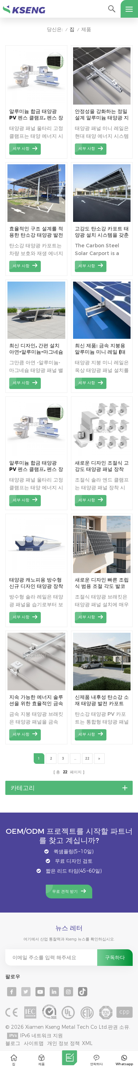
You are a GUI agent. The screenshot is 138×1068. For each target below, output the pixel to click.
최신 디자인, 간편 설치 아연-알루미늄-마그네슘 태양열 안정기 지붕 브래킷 (36, 349)
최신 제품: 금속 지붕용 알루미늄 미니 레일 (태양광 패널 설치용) (100, 349)
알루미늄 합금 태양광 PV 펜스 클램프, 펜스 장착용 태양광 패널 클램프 (36, 114)
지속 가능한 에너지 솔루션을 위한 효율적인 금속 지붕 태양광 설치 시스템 (36, 700)
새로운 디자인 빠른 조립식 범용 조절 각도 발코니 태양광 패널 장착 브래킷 (102, 583)
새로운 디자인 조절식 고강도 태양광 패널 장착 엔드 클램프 (102, 466)
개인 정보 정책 (63, 1043)
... (75, 758)
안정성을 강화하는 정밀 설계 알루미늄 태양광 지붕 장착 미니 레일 (102, 114)
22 (87, 758)
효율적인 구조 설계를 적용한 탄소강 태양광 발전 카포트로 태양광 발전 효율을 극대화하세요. (36, 232)
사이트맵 (34, 1043)
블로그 (12, 1043)
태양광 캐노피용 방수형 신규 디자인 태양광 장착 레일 (36, 583)
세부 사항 (21, 148)
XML (87, 1043)
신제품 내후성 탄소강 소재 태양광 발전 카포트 (102, 700)
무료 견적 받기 (65, 891)
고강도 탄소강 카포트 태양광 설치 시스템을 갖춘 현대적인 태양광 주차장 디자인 (102, 232)
